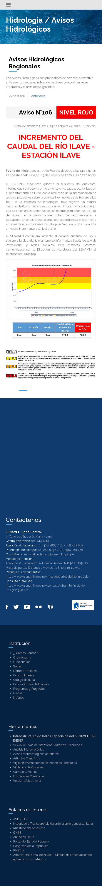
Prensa (17, 693)
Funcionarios (21, 662)
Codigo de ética (24, 680)
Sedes (17, 666)
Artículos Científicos (26, 758)
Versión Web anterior (27, 780)
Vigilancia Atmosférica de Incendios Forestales (45, 763)
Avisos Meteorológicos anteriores (36, 754)
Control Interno (23, 675)
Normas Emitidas (25, 671)
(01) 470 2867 (47, 545)
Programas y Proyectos (29, 688)
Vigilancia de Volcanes (28, 767)
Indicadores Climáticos (28, 776)
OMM (17, 832)
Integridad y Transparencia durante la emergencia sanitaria (53, 823)
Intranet (18, 697)
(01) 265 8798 (46, 550)
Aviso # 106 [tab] (17, 96)
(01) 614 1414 (40, 541)
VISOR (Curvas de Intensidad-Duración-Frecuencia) (48, 745)
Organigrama (22, 657)
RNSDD (18, 850)
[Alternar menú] (8, 4)
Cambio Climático (25, 772)
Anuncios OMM (23, 837)
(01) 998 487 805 (71, 545)
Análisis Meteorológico (28, 749)
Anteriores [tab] (38, 96)
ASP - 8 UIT (21, 819)
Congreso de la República (30, 846)
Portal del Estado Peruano (31, 841)
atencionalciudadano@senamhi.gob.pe (47, 554)
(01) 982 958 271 (17, 590)
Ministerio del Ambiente (29, 828)
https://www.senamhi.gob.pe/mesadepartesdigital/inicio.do (47, 576)
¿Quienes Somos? (25, 653)
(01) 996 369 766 (71, 550)
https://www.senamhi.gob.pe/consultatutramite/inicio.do (45, 585)
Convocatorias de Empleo (31, 684)
